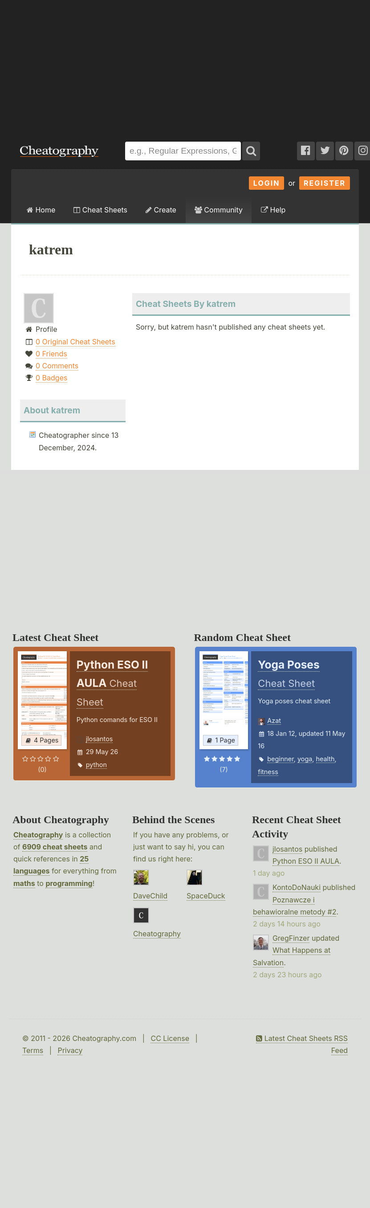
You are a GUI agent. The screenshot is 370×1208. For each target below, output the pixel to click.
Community (219, 209)
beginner (280, 759)
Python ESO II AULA (305, 861)
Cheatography (38, 834)
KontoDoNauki (296, 887)
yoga (304, 759)
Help (273, 209)
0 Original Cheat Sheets (75, 341)
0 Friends (51, 353)
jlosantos (99, 739)
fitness (268, 771)
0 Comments (57, 365)
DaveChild (150, 895)
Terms (32, 1050)
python (96, 764)
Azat (274, 720)
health (325, 759)
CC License (169, 1038)
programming (68, 883)
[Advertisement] (120, 66)
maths (24, 883)
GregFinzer (291, 938)
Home (41, 209)
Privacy (69, 1050)
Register (325, 183)
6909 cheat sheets (54, 846)
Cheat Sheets (100, 209)
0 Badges (51, 377)
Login (266, 183)
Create (161, 209)
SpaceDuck (206, 895)
